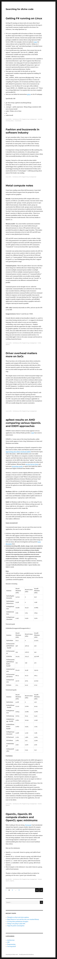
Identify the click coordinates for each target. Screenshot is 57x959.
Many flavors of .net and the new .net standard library (23, 919)
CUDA (39, 343)
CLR (41, 119)
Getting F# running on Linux (24, 18)
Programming (25, 119)
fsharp (8, 120)
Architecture (16, 119)
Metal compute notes (19, 185)
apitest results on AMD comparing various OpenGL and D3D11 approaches (23, 423)
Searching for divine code (19, 9)
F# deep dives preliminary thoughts (17, 921)
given (29, 94)
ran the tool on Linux (32, 464)
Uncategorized (32, 119)
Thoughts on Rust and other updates (18, 917)
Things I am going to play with (16, 923)
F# (6, 120)
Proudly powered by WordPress (26, 954)
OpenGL (8, 805)
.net (39, 119)
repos (35, 42)
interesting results (17, 466)
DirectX (39, 803)
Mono (12, 120)
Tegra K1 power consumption (15, 925)
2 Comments (18, 120)
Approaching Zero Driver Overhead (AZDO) (18, 451)
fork (32, 433)
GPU (20, 119)
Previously (28, 825)
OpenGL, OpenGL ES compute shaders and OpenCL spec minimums (21, 817)
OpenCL (8, 344)
